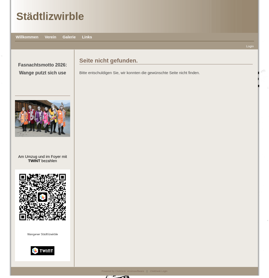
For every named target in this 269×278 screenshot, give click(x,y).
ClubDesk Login (158, 271)
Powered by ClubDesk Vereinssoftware (123, 271)
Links (87, 37)
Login (250, 46)
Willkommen (27, 37)
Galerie (69, 37)
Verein (50, 37)
